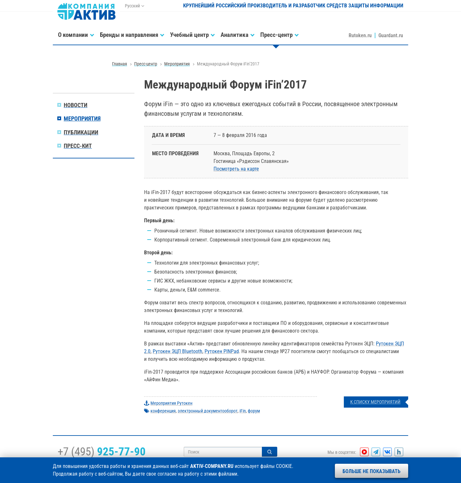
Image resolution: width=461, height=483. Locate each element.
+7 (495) (102, 451)
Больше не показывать (371, 471)
